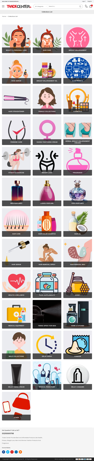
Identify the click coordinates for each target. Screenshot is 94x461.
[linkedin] (16, 452)
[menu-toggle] (3, 6)
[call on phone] (86, 6)
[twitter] (7, 452)
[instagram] (12, 452)
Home (4, 16)
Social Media (6, 448)
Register (90, 1)
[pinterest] (20, 452)
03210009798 (8, 433)
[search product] (80, 6)
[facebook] (3, 452)
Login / (84, 1)
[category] (41, 6)
